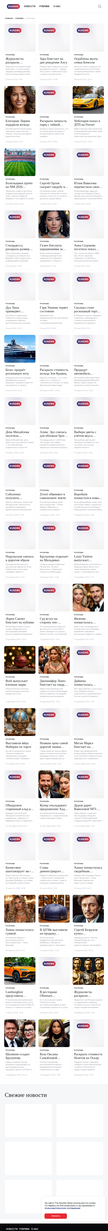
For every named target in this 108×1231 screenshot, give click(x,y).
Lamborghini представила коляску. (14, 995)
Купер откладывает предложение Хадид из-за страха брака (54, 809)
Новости (29, 6)
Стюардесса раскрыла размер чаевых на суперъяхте (17, 251)
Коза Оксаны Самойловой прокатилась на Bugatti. (50, 1059)
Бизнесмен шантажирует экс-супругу (18, 871)
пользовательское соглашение (62, 1208)
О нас (57, 6)
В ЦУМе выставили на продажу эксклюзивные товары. (53, 935)
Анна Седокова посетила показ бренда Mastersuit (86, 249)
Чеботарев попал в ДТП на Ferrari (87, 122)
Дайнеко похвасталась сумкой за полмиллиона (83, 686)
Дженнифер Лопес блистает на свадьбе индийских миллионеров (54, 686)
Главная (9, 18)
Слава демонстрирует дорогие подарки (51, 871)
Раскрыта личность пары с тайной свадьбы (53, 124)
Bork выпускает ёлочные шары (17, 682)
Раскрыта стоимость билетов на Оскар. (88, 1055)
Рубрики (44, 6)
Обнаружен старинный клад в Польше (18, 809)
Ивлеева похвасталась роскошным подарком (83, 624)
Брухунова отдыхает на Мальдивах (54, 558)
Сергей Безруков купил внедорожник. (85, 933)
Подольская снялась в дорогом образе (20, 558)
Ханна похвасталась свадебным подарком (88, 871)
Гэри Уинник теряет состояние (54, 309)
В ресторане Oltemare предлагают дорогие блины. (54, 997)
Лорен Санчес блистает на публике (20, 620)
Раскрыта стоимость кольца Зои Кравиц (54, 371)
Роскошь (10, 55)
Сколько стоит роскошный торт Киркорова (85, 311)
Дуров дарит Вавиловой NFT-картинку (85, 809)
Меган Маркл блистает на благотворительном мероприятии (87, 748)
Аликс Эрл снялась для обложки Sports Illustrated (53, 435)
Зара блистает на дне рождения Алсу (53, 60)
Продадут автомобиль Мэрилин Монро (85, 373)
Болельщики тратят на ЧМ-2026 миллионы (19, 186)
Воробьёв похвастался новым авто (87, 497)
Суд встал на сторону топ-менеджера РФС (51, 622)
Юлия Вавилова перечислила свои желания (86, 186)
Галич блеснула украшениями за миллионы (51, 249)
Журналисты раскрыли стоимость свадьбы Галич (19, 64)
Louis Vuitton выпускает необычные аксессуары (83, 562)
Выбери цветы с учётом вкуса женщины (85, 435)
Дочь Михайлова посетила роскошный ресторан (17, 437)
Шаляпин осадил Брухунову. (18, 1055)
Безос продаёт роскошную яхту (17, 371)
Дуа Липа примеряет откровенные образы (15, 313)
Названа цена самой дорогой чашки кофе (54, 746)
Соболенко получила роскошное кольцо (19, 497)
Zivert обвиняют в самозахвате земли (53, 496)
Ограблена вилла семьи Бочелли (86, 60)
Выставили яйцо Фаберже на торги (18, 744)
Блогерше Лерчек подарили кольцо (18, 122)
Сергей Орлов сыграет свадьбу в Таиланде (52, 186)
